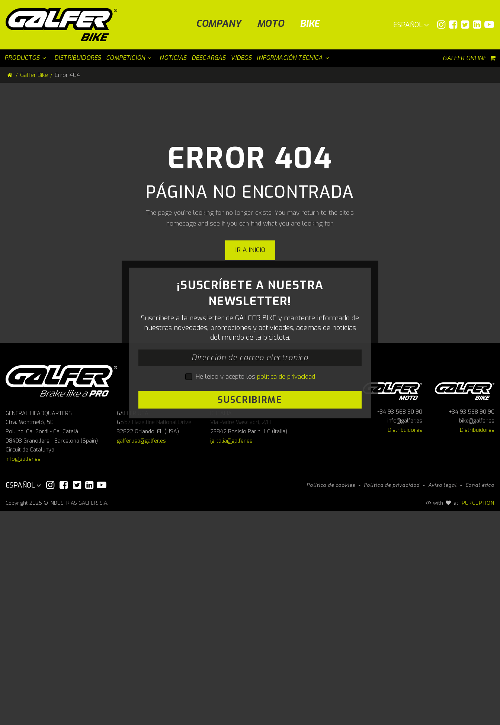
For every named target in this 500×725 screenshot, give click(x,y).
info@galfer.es (23, 673)
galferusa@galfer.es (141, 654)
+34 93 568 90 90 (399, 625)
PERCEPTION (478, 716)
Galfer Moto (392, 604)
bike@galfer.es (476, 634)
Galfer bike (464, 604)
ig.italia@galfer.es (231, 654)
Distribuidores (405, 644)
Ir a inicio (250, 250)
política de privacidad (286, 483)
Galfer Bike (34, 75)
